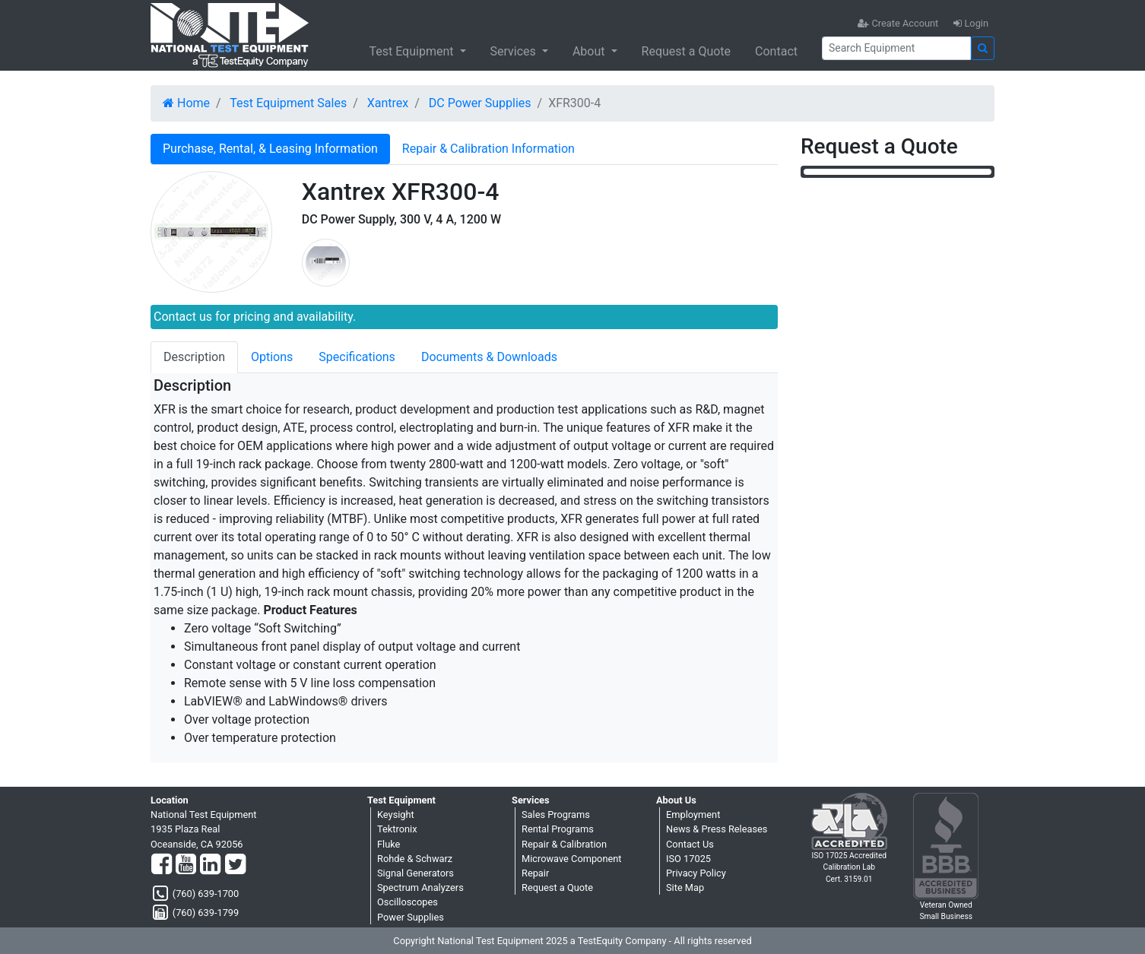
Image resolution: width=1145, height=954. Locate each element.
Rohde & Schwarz (414, 858)
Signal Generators (415, 873)
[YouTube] (186, 865)
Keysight (395, 814)
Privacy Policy (696, 873)
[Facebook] (162, 865)
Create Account (898, 23)
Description (194, 357)
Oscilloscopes (407, 902)
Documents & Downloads (489, 357)
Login (970, 23)
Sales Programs (556, 814)
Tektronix (397, 829)
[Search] (896, 48)
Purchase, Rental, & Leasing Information (270, 148)
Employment (693, 814)
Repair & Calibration (564, 844)
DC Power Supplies (480, 103)
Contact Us (690, 844)
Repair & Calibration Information (488, 148)
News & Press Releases (716, 829)
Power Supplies (410, 917)
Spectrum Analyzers (420, 887)
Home (186, 103)
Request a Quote (686, 51)
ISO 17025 (688, 858)
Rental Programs (558, 829)
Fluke (388, 844)
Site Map (685, 887)
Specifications (357, 357)
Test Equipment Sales (288, 103)
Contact (776, 51)
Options (272, 357)
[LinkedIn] (210, 865)
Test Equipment (412, 51)
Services (514, 51)
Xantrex (388, 103)
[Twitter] (235, 865)
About (590, 51)
